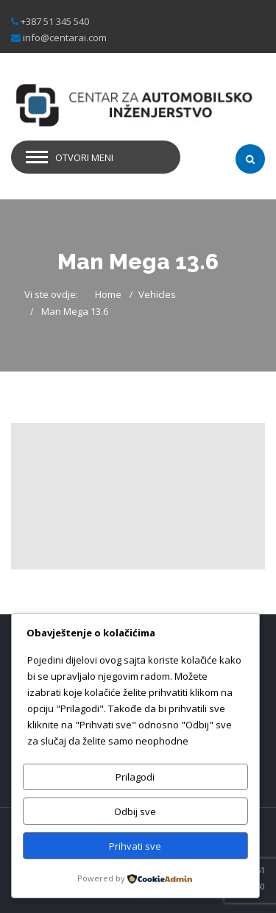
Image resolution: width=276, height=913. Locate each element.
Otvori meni (84, 157)
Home (108, 294)
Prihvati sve (135, 846)
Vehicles (157, 294)
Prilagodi (135, 777)
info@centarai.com (65, 37)
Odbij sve (135, 811)
